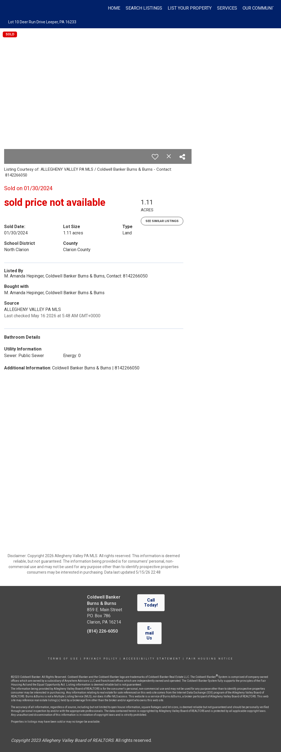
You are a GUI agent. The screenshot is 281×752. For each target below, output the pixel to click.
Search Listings (144, 8)
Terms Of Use (63, 658)
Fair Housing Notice (209, 658)
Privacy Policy (101, 658)
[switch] (155, 156)
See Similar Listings (162, 221)
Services (227, 8)
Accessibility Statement (152, 658)
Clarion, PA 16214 (104, 622)
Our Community (260, 8)
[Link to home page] (10, 8)
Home (114, 8)
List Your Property (190, 8)
